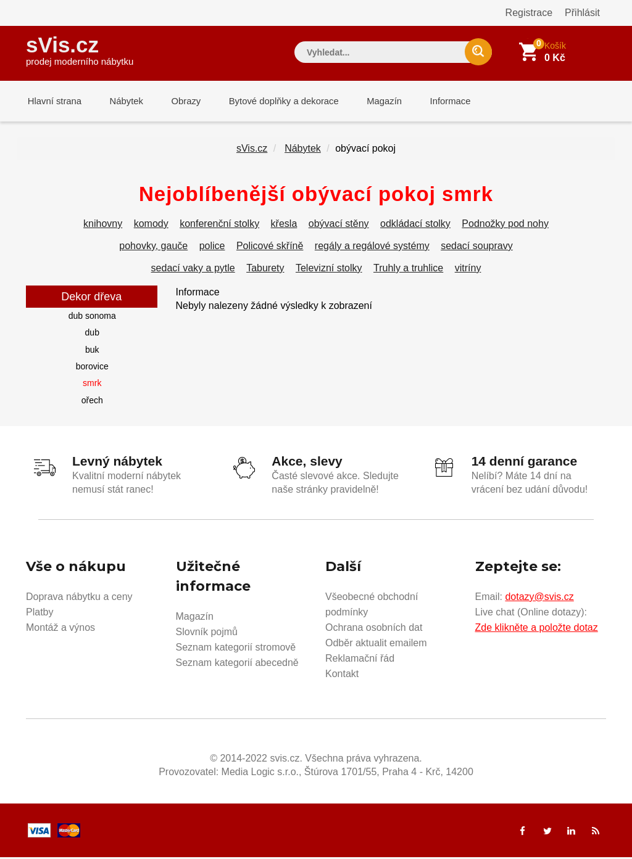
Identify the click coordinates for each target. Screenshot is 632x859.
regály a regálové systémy (372, 248)
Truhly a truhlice (408, 270)
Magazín (372, 101)
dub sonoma (92, 318)
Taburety (265, 270)
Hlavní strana (53, 101)
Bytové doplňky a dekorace (274, 101)
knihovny (102, 226)
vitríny (468, 270)
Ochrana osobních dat (373, 629)
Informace (434, 101)
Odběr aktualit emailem (376, 644)
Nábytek (122, 101)
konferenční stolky (219, 226)
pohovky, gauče (153, 248)
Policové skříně (270, 248)
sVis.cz (79, 49)
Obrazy (178, 101)
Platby (39, 614)
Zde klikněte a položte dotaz (536, 629)
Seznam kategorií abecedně (237, 664)
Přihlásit (582, 12)
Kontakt (342, 675)
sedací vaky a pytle (193, 270)
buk (92, 352)
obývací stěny (339, 226)
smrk (92, 385)
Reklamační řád (359, 660)
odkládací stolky (415, 226)
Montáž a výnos (60, 629)
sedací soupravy (477, 248)
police (212, 248)
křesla (284, 226)
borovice (92, 369)
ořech (92, 403)
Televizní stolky (329, 270)
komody (151, 226)
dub (92, 335)
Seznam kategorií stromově (236, 649)
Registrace (528, 12)
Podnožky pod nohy (505, 226)
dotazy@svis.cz (539, 598)
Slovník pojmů (207, 633)
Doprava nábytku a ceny (79, 598)
